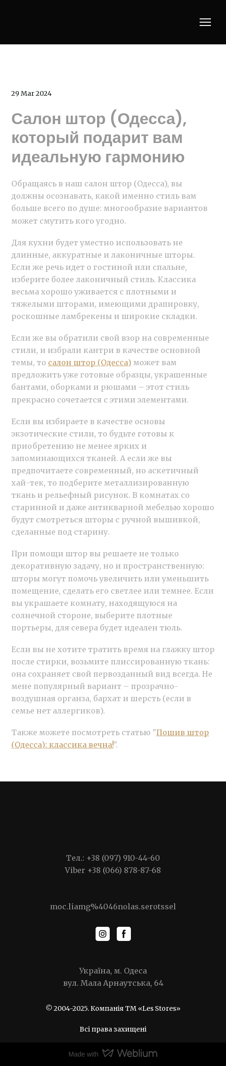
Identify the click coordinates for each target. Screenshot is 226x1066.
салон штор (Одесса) (89, 362)
